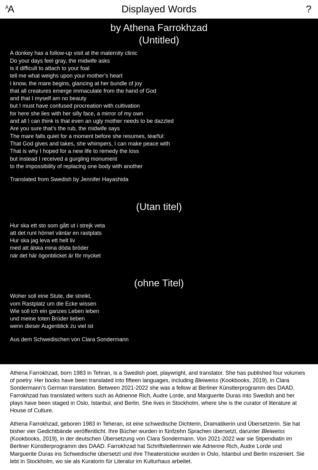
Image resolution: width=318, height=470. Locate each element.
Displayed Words (158, 9)
